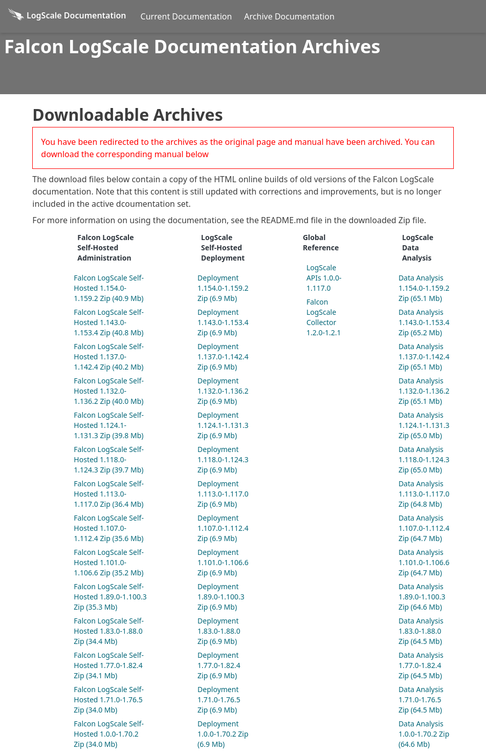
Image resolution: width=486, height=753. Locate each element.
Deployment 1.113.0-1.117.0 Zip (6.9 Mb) (223, 494)
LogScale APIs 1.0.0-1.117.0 (324, 278)
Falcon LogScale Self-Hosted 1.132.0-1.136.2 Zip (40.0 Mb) (109, 391)
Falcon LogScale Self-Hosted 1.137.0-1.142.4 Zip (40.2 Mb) (109, 356)
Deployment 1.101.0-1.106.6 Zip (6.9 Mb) (223, 562)
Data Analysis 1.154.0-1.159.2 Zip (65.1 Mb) (424, 288)
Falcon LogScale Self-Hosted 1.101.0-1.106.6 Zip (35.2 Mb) (109, 562)
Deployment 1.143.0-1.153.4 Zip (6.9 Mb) (223, 322)
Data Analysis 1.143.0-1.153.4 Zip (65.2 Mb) (424, 322)
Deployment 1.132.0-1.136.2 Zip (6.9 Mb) (223, 391)
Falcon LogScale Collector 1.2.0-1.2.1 (323, 317)
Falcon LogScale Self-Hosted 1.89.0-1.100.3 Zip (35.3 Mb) (110, 597)
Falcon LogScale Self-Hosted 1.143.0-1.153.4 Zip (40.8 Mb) (109, 322)
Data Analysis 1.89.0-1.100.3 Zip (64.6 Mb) (422, 597)
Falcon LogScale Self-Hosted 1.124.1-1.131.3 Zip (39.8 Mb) (109, 425)
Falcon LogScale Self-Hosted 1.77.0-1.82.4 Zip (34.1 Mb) (109, 665)
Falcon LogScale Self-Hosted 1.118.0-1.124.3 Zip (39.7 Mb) (109, 459)
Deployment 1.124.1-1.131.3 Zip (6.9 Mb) (223, 425)
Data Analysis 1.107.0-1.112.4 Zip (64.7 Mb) (424, 528)
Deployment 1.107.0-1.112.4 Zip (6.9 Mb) (223, 528)
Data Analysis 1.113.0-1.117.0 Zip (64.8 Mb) (424, 494)
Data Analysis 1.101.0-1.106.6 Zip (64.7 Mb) (424, 562)
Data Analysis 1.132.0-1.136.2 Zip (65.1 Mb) (424, 391)
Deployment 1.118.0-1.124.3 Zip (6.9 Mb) (223, 459)
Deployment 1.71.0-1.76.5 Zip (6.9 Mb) (218, 699)
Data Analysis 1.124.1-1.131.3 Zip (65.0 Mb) (424, 425)
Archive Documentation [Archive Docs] (289, 16)
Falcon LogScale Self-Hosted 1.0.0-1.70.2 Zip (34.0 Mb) (109, 734)
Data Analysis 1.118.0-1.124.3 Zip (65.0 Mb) (424, 459)
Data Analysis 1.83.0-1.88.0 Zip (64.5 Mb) (421, 631)
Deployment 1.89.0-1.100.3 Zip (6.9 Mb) (221, 597)
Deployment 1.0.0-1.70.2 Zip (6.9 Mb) (222, 734)
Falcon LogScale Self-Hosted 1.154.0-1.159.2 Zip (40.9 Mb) (109, 288)
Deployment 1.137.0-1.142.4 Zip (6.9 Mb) (223, 356)
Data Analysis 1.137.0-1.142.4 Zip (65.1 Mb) (424, 356)
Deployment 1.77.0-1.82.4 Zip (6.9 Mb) (218, 665)
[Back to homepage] (67, 16)
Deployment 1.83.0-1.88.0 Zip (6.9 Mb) (218, 631)
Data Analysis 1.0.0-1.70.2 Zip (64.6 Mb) (424, 734)
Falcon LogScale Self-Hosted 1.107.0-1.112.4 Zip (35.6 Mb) (109, 528)
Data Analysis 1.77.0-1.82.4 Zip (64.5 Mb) (421, 665)
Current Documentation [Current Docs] (186, 16)
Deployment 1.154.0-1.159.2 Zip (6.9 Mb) (223, 288)
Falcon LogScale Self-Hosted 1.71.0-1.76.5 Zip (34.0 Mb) (109, 699)
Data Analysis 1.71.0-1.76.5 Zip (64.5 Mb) (421, 699)
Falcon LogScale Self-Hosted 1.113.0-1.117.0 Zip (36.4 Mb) (109, 494)
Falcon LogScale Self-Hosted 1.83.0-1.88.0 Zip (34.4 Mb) (109, 631)
